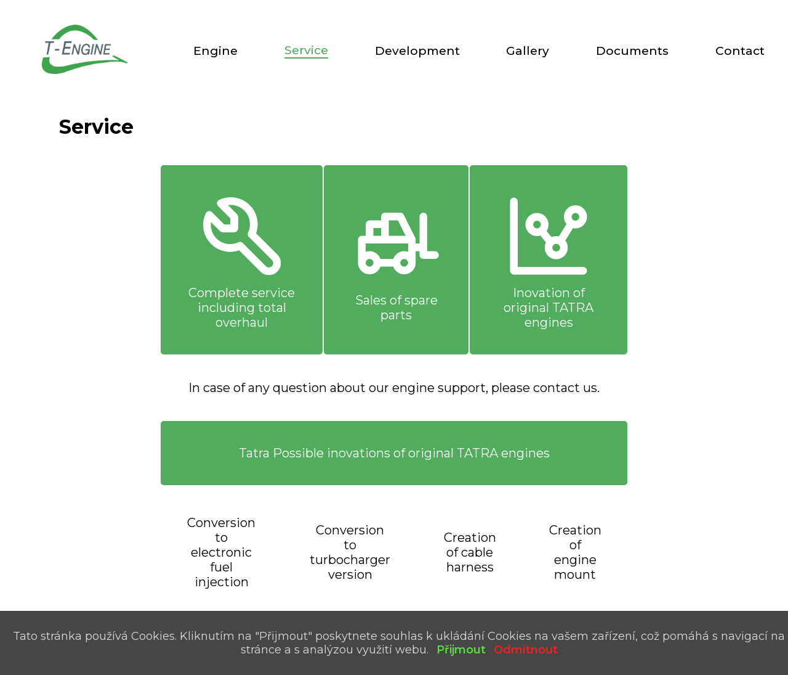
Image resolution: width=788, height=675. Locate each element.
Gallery (527, 50)
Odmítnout (526, 650)
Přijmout (461, 650)
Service (306, 50)
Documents (632, 50)
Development (417, 50)
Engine (215, 50)
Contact (740, 50)
